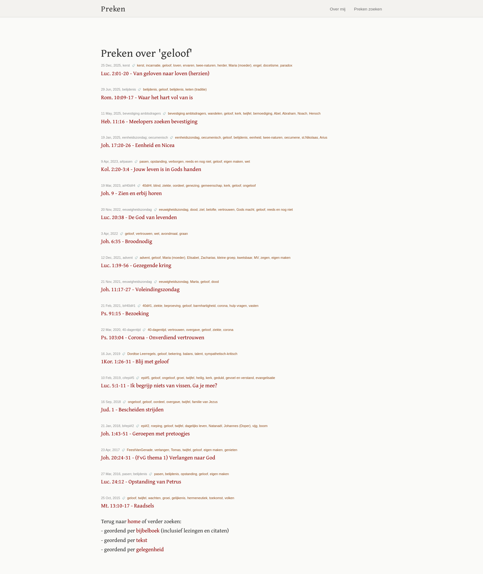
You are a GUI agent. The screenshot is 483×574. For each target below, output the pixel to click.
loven (177, 65)
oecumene (292, 137)
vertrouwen (226, 209)
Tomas (176, 450)
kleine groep (226, 257)
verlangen (161, 450)
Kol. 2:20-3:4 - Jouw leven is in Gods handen (151, 169)
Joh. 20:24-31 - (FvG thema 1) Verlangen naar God (158, 457)
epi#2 (145, 426)
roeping (156, 426)
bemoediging (262, 113)
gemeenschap (211, 185)
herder (222, 65)
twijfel (247, 113)
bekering (174, 354)
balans (188, 354)
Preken (113, 8)
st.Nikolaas (310, 137)
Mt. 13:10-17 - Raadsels (127, 505)
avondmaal (169, 233)
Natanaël (215, 426)
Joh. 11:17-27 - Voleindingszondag (140, 289)
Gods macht (245, 209)
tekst (141, 540)
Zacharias (208, 257)
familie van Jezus (205, 402)
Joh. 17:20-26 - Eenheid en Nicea (138, 145)
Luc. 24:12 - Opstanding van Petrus (141, 481)
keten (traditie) (196, 89)
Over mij (338, 9)
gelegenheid (150, 549)
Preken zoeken (368, 9)
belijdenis (150, 89)
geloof (166, 65)
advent (145, 257)
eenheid (255, 137)
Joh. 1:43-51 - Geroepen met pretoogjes (145, 433)
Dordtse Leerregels (141, 354)
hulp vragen (238, 305)
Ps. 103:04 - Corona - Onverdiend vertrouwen (152, 337)
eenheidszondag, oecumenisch (198, 137)
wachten (154, 498)
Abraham (289, 113)
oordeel (178, 185)
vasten (253, 305)
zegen (265, 257)
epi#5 (145, 378)
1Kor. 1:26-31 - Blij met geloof (135, 361)
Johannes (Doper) (237, 426)
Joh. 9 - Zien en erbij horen (131, 193)
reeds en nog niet (198, 161)
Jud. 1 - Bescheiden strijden (132, 409)
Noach (302, 113)
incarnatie (153, 65)
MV (256, 257)
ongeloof (249, 185)
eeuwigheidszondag (173, 209)
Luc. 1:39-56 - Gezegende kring (136, 265)
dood (193, 209)
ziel (201, 209)
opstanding (158, 161)
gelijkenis (178, 498)
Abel (277, 113)
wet (247, 161)
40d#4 (147, 185)
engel (257, 65)
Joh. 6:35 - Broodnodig (126, 241)
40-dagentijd (157, 330)
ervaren (188, 65)
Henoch (314, 113)
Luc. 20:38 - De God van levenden (139, 217)
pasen (144, 161)
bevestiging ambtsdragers (187, 113)
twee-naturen (206, 65)
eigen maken (233, 161)
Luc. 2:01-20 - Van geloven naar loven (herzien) (155, 73)
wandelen (215, 113)
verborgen (176, 161)
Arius (323, 137)
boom (263, 426)
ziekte (166, 185)
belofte (211, 209)
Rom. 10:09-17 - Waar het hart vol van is (147, 97)
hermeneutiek (197, 498)
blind (156, 185)
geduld (219, 378)
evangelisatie (265, 378)
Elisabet (193, 257)
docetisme (270, 65)
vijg (254, 426)
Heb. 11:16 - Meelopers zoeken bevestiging (149, 121)
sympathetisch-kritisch (221, 354)
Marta (194, 281)
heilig (200, 378)
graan (183, 233)
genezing (192, 185)
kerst (140, 65)
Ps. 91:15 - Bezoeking (125, 313)
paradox (286, 65)
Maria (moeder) (240, 65)
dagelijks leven (196, 426)
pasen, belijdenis (166, 474)
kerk (238, 113)
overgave (193, 330)
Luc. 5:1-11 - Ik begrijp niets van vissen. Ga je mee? (159, 385)
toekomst (216, 498)
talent (199, 354)
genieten (231, 450)
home (134, 521)
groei (180, 378)
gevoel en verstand (240, 378)
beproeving (172, 305)
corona (222, 305)
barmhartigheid (204, 305)
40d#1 (147, 305)
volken (229, 498)
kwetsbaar (244, 257)
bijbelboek (148, 530)
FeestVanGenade (140, 450)
